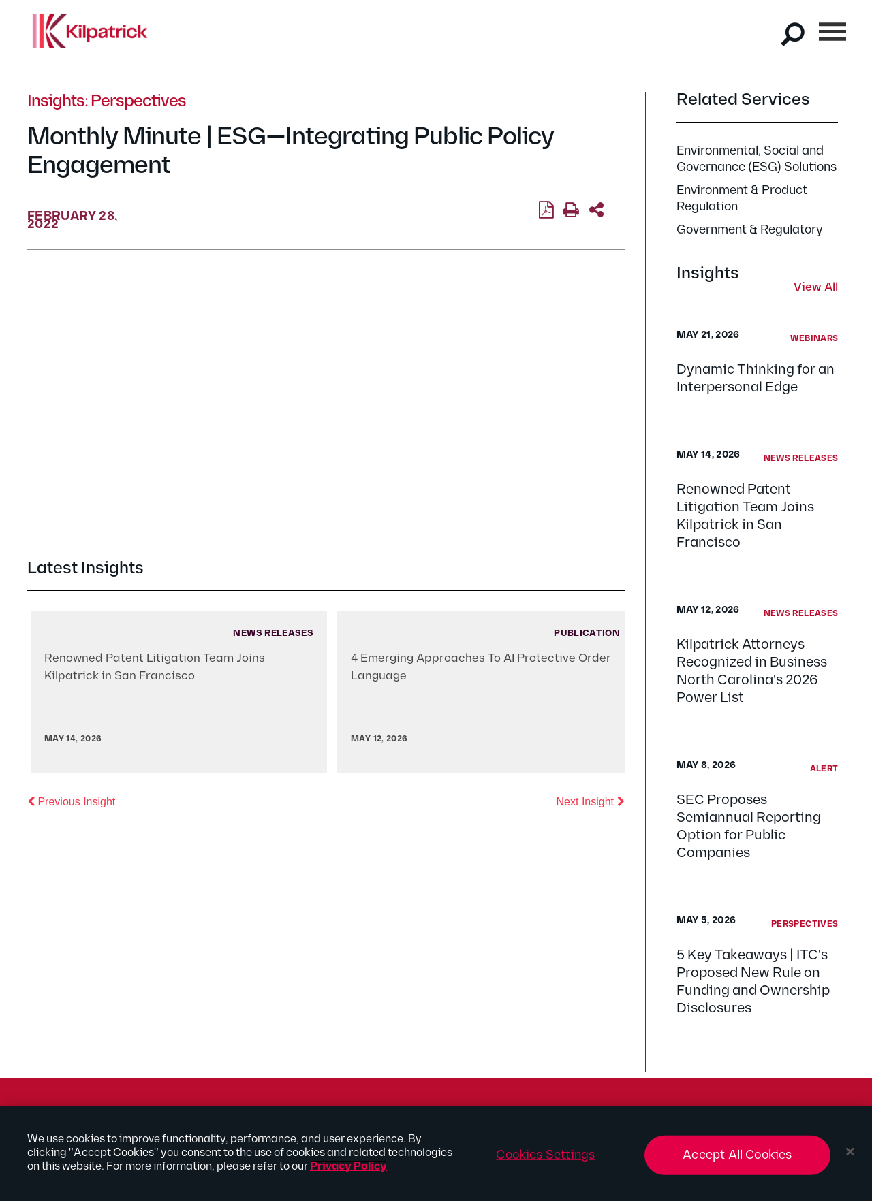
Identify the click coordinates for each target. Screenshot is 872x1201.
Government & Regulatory (749, 230)
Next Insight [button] (591, 800)
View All (816, 288)
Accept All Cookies (737, 1155)
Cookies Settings (545, 1155)
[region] (436, 1153)
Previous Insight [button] (71, 800)
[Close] (850, 1152)
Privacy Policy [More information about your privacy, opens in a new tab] (348, 1166)
